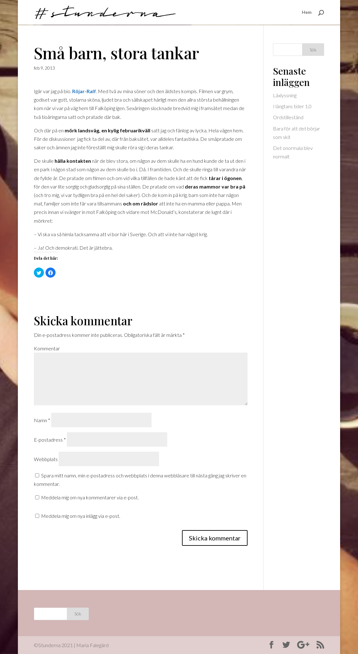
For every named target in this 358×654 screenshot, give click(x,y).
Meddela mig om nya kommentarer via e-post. (90, 497)
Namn (42, 420)
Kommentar (47, 348)
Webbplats (46, 459)
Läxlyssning (285, 95)
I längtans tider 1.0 (292, 106)
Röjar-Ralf (84, 91)
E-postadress (50, 440)
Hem (307, 12)
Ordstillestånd (288, 117)
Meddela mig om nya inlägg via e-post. (80, 516)
